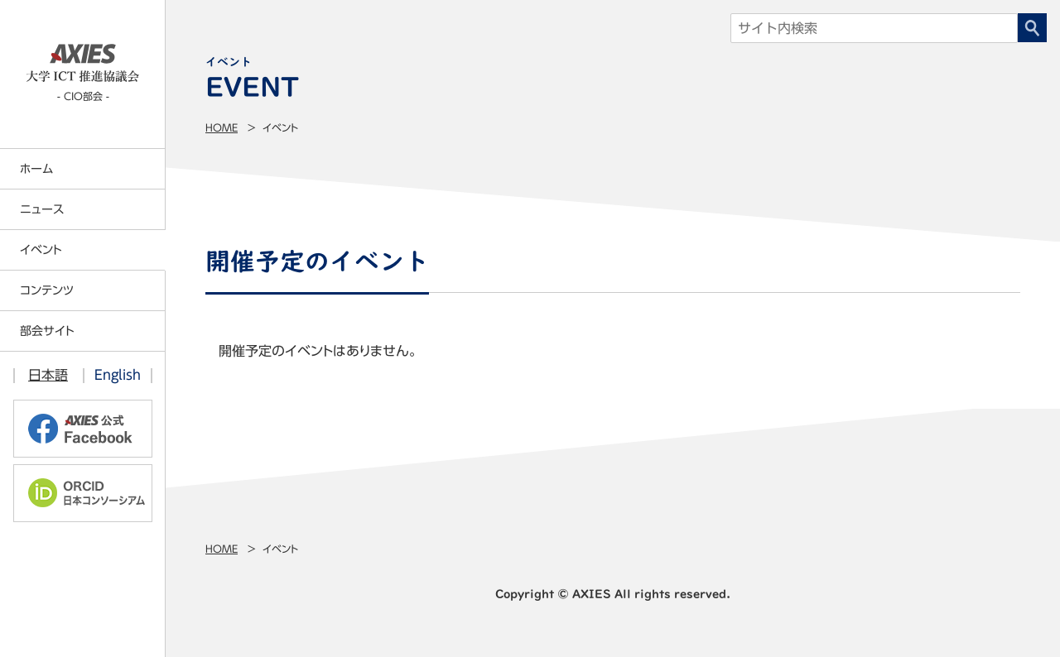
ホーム (36, 169)
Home (221, 127)
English (117, 374)
